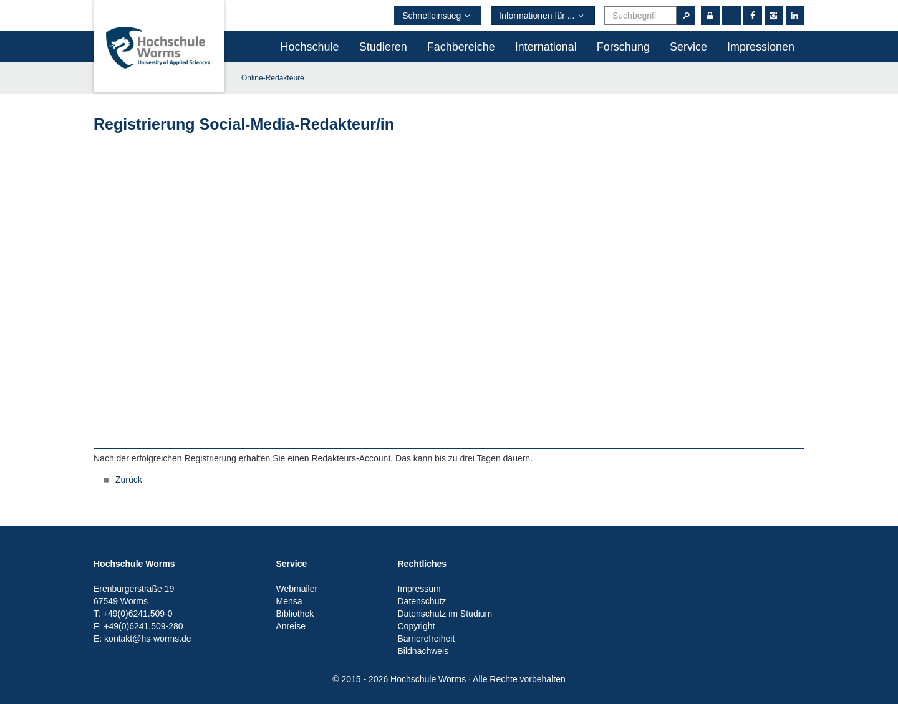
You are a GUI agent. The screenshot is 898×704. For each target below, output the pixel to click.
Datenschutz (422, 601)
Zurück (128, 480)
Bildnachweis (423, 651)
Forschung (623, 47)
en (731, 16)
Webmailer (297, 589)
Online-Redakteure (272, 78)
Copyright (416, 626)
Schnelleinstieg (437, 15)
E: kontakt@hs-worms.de (142, 639)
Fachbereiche (461, 47)
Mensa (289, 601)
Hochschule (310, 47)
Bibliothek (295, 614)
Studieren (383, 47)
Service (688, 47)
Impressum (419, 589)
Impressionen (760, 47)
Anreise (291, 626)
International (546, 47)
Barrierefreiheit (426, 639)
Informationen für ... (543, 15)
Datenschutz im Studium (445, 614)
